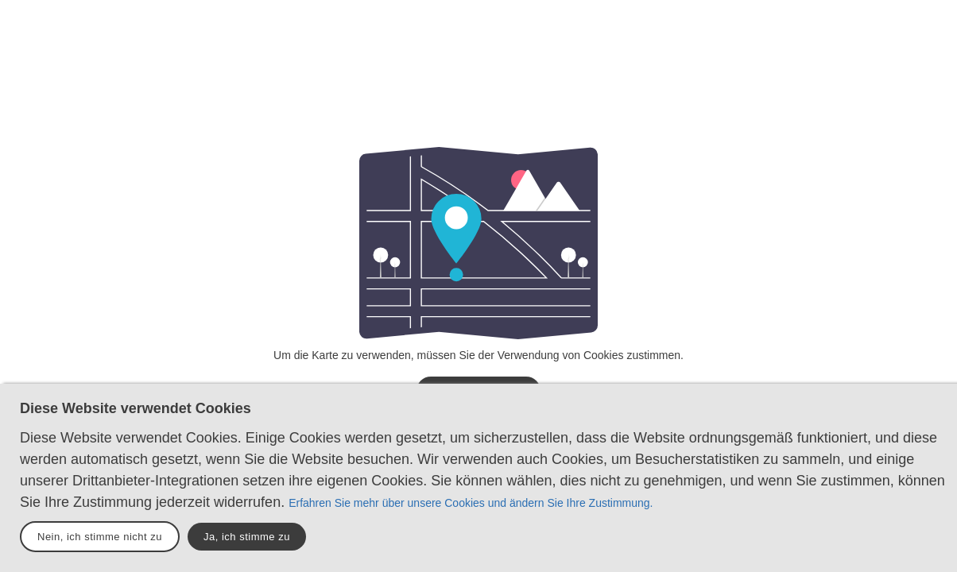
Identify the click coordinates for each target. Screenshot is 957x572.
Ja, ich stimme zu (246, 537)
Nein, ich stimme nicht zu (99, 537)
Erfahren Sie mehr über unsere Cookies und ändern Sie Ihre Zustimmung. (471, 503)
